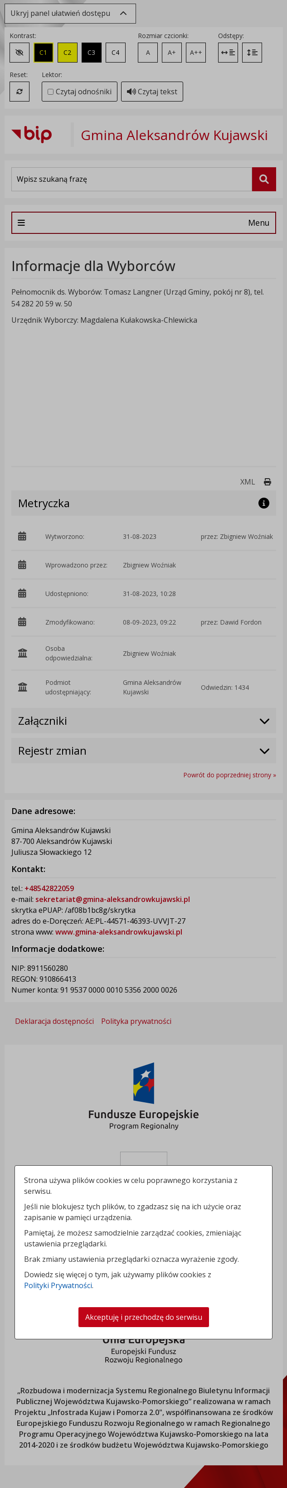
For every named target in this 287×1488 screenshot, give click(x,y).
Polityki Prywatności (58, 1285)
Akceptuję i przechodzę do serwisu (143, 1317)
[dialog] (143, 744)
